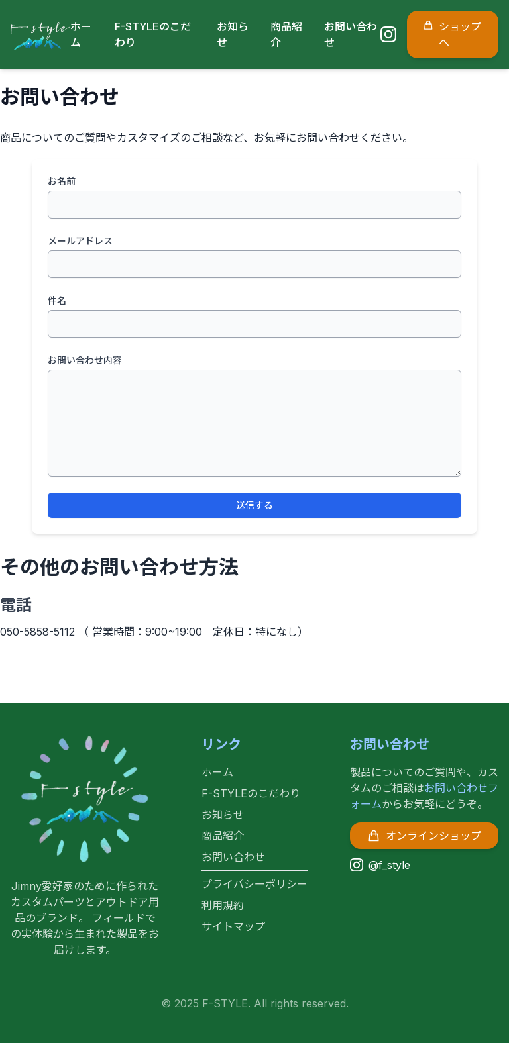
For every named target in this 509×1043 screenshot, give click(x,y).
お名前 (62, 181)
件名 (57, 300)
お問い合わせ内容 (85, 360)
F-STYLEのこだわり (250, 793)
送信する (254, 505)
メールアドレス (80, 240)
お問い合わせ (233, 857)
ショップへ (452, 34)
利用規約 (222, 905)
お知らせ (222, 814)
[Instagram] (388, 34)
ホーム (217, 772)
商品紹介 (222, 835)
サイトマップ (233, 926)
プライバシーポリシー (254, 884)
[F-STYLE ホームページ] (40, 34)
